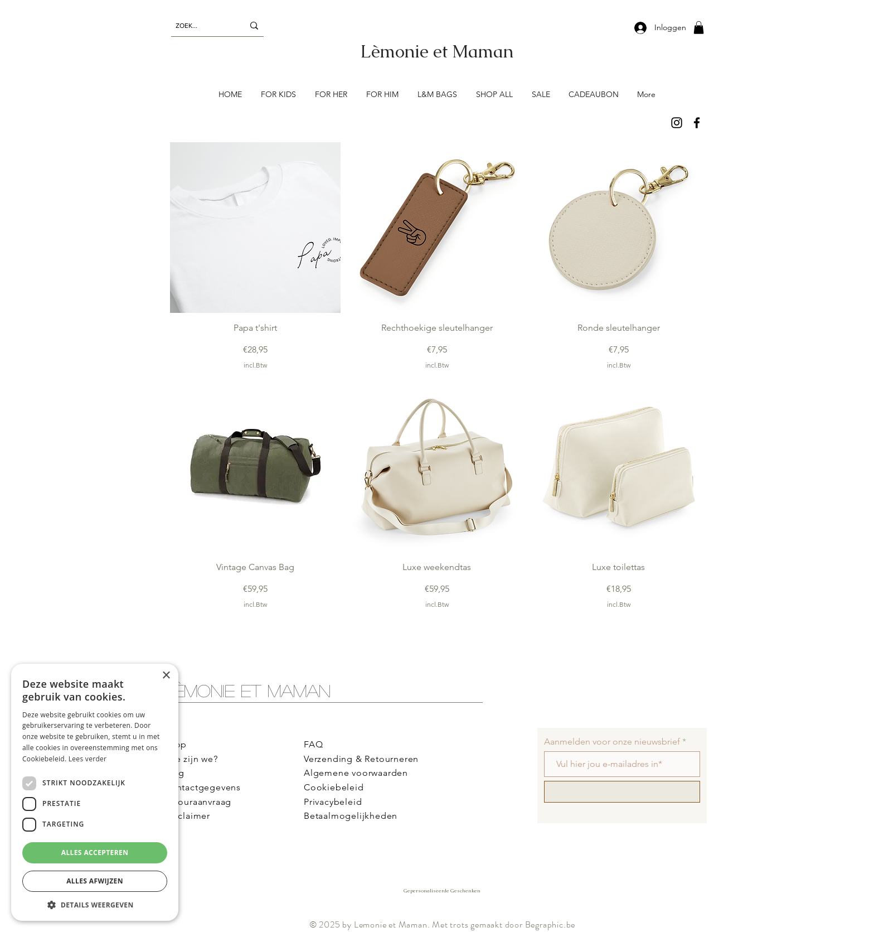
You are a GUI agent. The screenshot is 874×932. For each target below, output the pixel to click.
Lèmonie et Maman (247, 690)
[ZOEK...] (201, 25)
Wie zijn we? (191, 759)
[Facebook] (697, 122)
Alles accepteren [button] (95, 852)
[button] (698, 27)
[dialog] (94, 792)
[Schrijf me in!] (622, 792)
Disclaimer (187, 815)
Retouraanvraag (197, 801)
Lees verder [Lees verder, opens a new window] (88, 759)
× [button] (166, 676)
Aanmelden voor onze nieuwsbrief (612, 741)
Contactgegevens (202, 787)
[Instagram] (676, 122)
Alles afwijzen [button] (94, 881)
